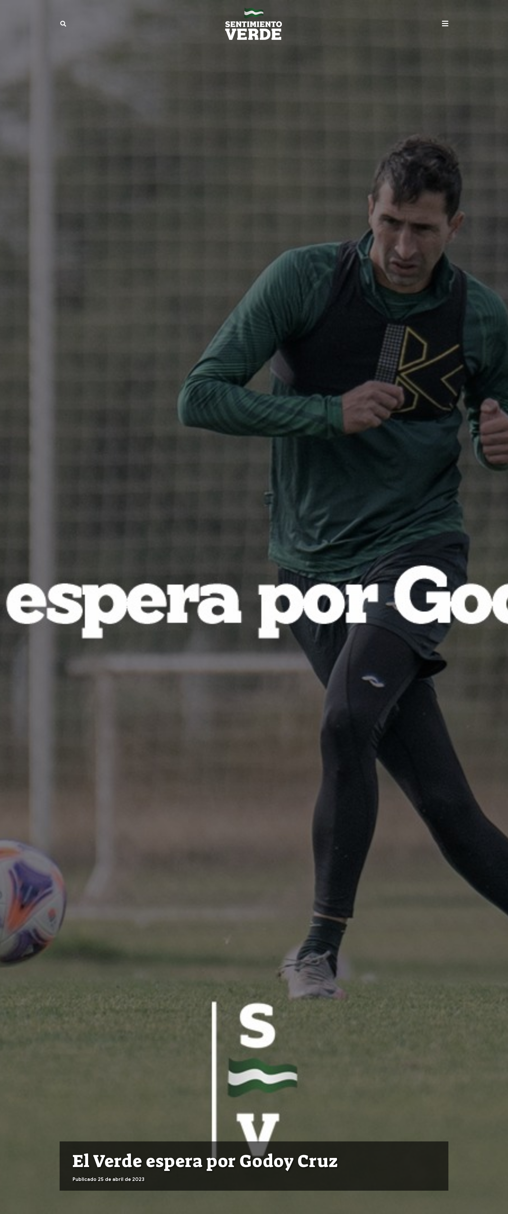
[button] (63, 24)
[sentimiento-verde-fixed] (253, 23)
